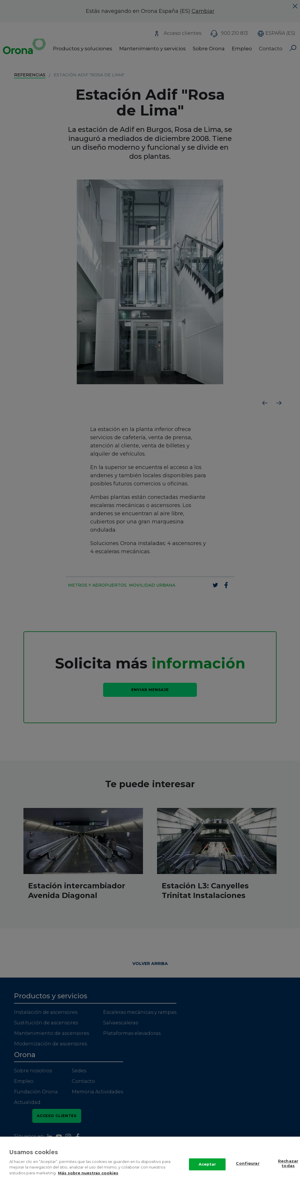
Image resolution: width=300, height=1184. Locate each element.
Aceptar (207, 1170)
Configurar (247, 1169)
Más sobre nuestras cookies (88, 1179)
